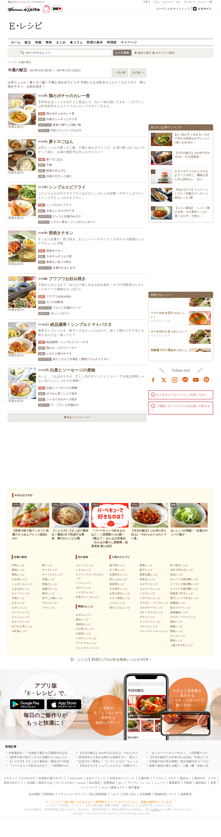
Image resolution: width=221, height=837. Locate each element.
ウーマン (133, 782)
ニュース (159, 782)
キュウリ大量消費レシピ (184, 588)
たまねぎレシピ (21, 588)
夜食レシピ (176, 640)
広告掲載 (145, 794)
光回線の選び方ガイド (52, 778)
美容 (213, 782)
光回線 (31, 782)
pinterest (206, 379)
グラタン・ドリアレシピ (154, 602)
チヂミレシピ (147, 616)
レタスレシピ (83, 569)
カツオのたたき (160, 333)
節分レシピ (82, 619)
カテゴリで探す (165, 52)
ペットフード (89, 787)
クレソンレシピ (85, 565)
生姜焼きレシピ (118, 574)
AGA (104, 787)
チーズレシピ (50, 569)
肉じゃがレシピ (118, 579)
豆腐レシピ (48, 579)
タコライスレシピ (150, 621)
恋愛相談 (109, 782)
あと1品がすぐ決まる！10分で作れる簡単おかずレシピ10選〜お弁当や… (192, 138)
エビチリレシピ (149, 584)
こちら (155, 809)
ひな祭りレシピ (85, 628)
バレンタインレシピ (87, 647)
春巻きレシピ (147, 579)
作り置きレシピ (179, 565)
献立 (28, 42)
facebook (153, 379)
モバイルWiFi (64, 782)
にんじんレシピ (21, 616)
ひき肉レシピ (19, 579)
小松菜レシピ (19, 631)
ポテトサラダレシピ (151, 612)
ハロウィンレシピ (86, 638)
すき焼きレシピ (118, 588)
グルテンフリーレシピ (183, 616)
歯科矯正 (201, 782)
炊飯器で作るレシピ (181, 593)
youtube (196, 379)
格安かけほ (45, 782)
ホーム (16, 42)
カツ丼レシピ (117, 569)
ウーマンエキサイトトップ (173, 8)
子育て (146, 2)
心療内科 (143, 778)
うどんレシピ (117, 602)
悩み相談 (94, 782)
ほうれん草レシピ (22, 626)
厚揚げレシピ (50, 584)
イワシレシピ (83, 582)
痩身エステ (118, 787)
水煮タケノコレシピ (87, 597)
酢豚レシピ (146, 565)
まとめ (61, 42)
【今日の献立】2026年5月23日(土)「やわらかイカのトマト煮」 (118, 752)
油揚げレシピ (50, 588)
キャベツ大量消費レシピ (184, 579)
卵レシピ (47, 565)
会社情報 (34, 794)
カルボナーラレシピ (151, 607)
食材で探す (145, 52)
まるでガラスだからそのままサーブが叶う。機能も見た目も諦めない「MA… (191, 175)
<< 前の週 (120, 72)
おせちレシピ (83, 614)
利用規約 (48, 794)
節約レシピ (176, 621)
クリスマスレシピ (86, 643)
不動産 (188, 782)
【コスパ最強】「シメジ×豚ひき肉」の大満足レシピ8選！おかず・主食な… (192, 211)
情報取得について (165, 794)
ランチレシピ (178, 635)
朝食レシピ (176, 631)
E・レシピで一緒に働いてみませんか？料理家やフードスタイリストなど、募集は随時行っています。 (110, 802)
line (185, 379)
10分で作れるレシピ (181, 569)
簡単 (49, 42)
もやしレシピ (19, 607)
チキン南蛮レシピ (119, 598)
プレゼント (189, 2)
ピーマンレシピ (21, 612)
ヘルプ (114, 794)
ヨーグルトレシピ (52, 574)
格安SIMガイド (13, 782)
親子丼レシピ (117, 565)
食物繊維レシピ (179, 612)
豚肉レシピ (18, 569)
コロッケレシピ (149, 626)
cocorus (81, 782)
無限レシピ (176, 626)
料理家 (112, 42)
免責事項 (186, 794)
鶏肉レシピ (18, 574)
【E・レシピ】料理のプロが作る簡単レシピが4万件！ (110, 659)
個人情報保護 (98, 794)
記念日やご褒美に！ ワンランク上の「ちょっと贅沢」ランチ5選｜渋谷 (123, 761)
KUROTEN (28, 778)
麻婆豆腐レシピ (149, 574)
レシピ (146, 782)
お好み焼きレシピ (119, 593)
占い (178, 2)
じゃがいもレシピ (22, 584)
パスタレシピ (147, 593)
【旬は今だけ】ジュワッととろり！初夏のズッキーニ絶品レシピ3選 (191, 193)
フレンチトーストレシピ (154, 631)
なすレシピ (18, 602)
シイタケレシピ (85, 592)
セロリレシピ (83, 587)
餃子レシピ (146, 569)
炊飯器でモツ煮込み (163, 351)
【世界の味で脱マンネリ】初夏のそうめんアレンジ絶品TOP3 (46, 757)
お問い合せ (129, 794)
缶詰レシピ (176, 574)
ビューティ (168, 2)
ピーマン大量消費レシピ (184, 584)
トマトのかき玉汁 (162, 314)
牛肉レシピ (18, 565)
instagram (174, 379)
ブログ (172, 778)
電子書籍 (133, 787)
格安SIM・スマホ (205, 778)
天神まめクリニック (122, 778)
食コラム (76, 42)
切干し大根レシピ (52, 598)
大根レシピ (18, 598)
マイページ (129, 42)
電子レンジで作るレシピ (184, 598)
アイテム (158, 778)
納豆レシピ (48, 593)
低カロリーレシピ (180, 607)
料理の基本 (95, 42)
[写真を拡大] (16, 126)
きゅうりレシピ (21, 621)
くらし (156, 2)
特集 (38, 42)
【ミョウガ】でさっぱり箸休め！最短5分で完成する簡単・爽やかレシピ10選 (57, 761)
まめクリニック (96, 778)
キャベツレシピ (21, 593)
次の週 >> (138, 72)
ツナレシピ (48, 607)
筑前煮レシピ (117, 584)
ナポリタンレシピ (150, 598)
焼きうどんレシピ (119, 607)
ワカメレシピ (50, 602)
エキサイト (205, 8)
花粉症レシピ (83, 624)
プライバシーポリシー (72, 794)
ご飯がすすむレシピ (181, 645)
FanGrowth (76, 778)
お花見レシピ (83, 633)
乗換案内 (174, 782)
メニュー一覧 (205, 2)
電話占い (185, 778)
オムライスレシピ (150, 588)
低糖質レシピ (178, 602)
